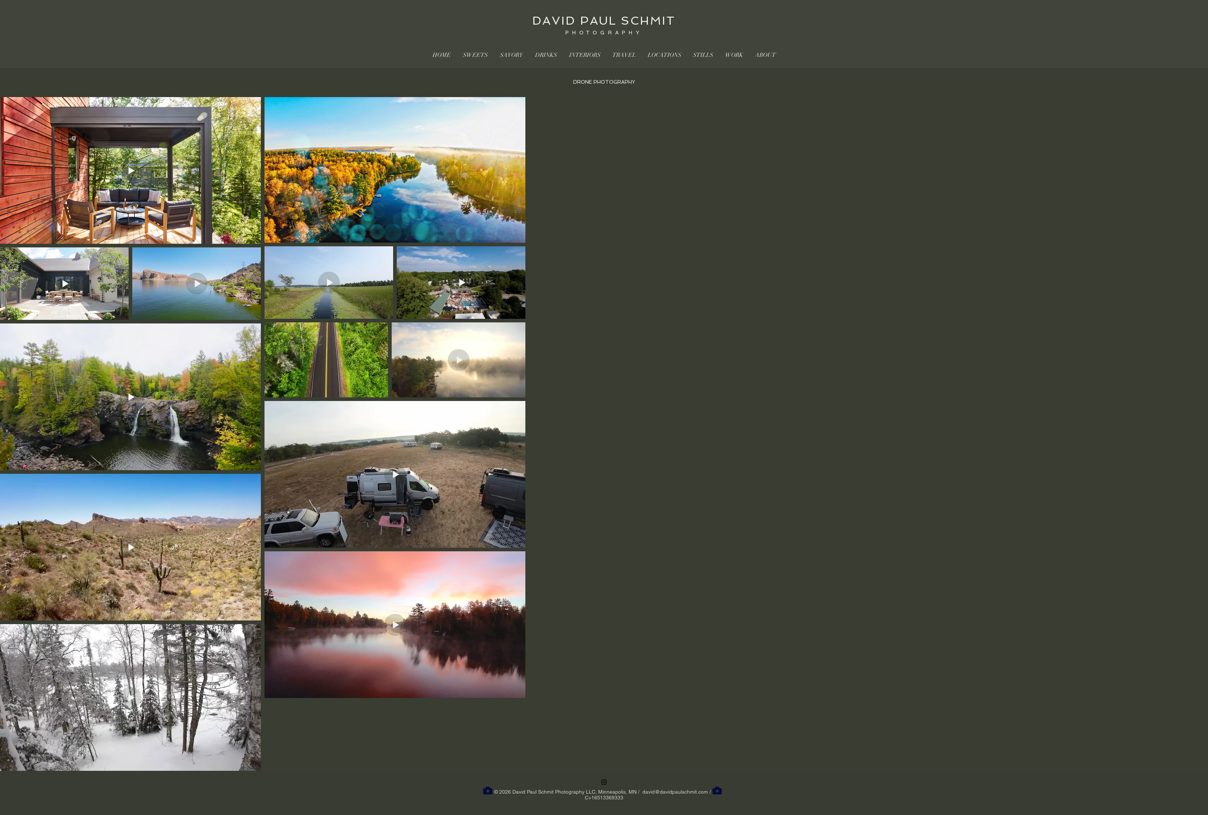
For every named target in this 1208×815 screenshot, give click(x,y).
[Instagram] (604, 782)
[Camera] (487, 790)
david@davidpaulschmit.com (675, 792)
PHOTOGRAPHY (604, 32)
